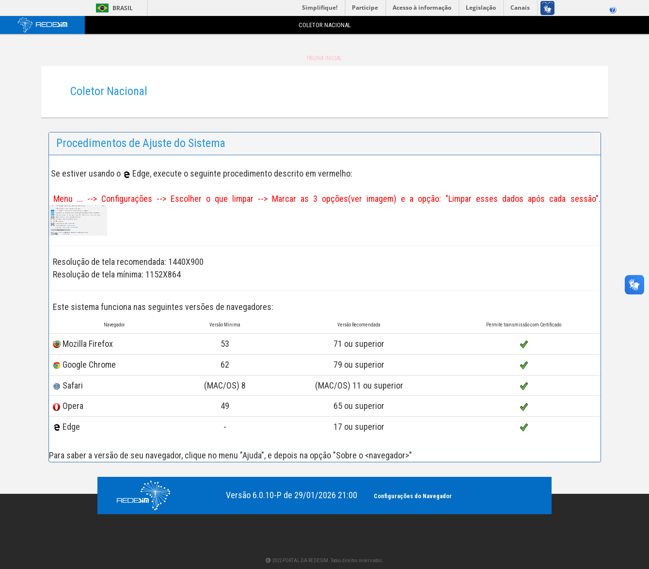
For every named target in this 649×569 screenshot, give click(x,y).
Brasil (112, 8)
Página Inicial (324, 58)
